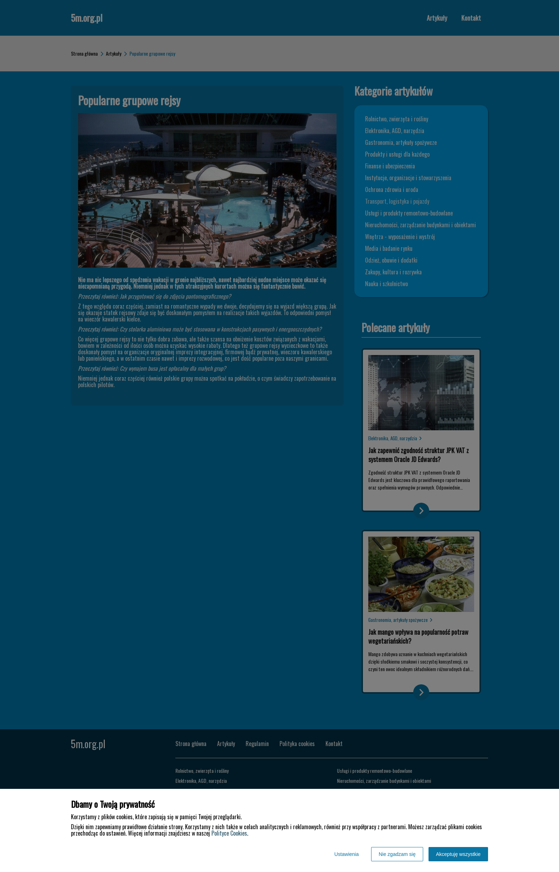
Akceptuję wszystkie (458, 854)
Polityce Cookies (229, 833)
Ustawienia (346, 854)
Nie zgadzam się (397, 854)
